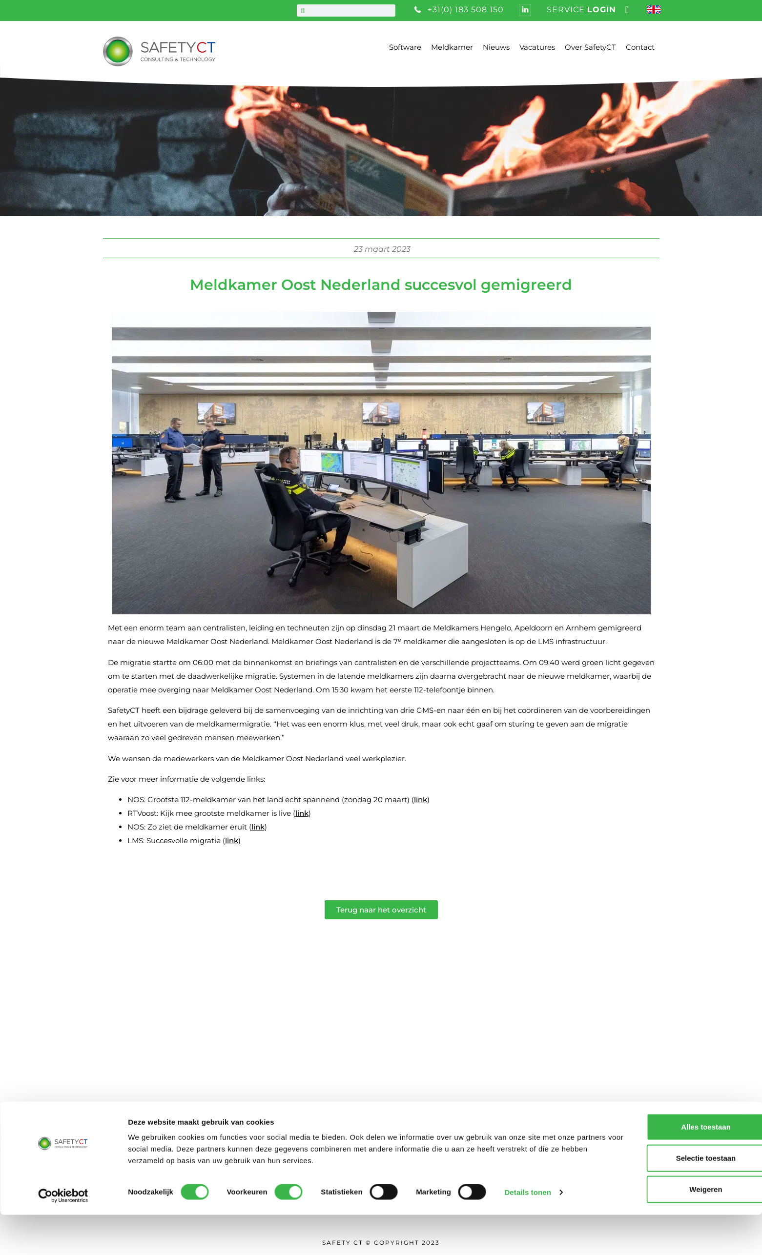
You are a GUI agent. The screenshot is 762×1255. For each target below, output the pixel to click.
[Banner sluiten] (746, 1157)
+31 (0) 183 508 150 (135, 1082)
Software (405, 47)
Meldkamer (452, 47)
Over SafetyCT (590, 47)
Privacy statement (356, 1098)
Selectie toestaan (656, 1198)
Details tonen (527, 1232)
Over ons (337, 1037)
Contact (640, 47)
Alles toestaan (655, 1167)
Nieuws (496, 47)
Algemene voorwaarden (371, 1083)
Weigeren (655, 1229)
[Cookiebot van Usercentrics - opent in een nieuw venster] (63, 1236)
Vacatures (537, 47)
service (581, 9)
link (420, 799)
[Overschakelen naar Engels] (654, 10)
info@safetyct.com (136, 1097)
